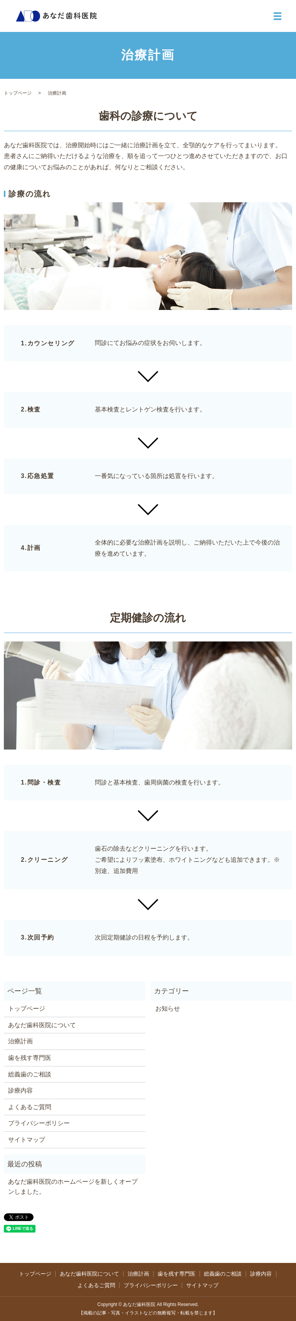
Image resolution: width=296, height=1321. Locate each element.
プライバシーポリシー (39, 1123)
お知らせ (167, 1008)
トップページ (18, 93)
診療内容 (20, 1090)
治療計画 (20, 1041)
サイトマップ (26, 1139)
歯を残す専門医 (29, 1057)
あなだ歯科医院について (42, 1025)
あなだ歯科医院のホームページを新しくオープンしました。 (73, 1186)
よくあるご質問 (29, 1107)
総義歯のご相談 (29, 1074)
